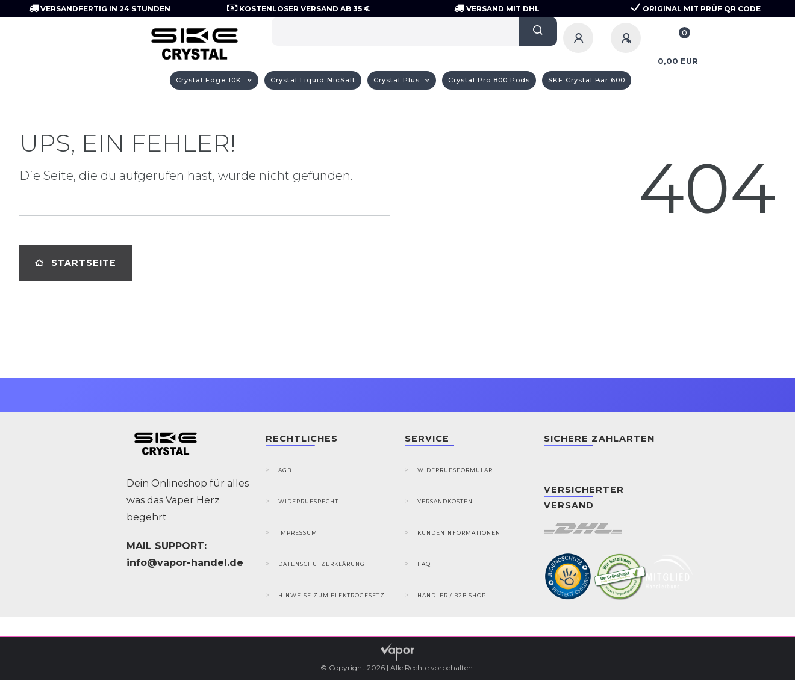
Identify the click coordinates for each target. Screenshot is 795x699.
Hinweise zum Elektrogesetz (331, 595)
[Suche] (538, 31)
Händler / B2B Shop (451, 595)
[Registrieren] (627, 38)
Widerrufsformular (455, 470)
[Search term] (395, 31)
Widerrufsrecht (308, 501)
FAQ (424, 564)
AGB (285, 470)
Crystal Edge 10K (210, 80)
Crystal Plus (397, 80)
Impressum (297, 532)
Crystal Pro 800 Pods (489, 80)
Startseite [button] (75, 262)
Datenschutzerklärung (321, 564)
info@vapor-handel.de (184, 562)
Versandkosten (445, 501)
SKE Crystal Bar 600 (586, 80)
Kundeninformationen (458, 532)
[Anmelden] (580, 38)
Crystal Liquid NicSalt (312, 80)
